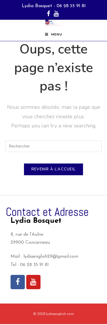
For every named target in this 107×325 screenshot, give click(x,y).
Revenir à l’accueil (53, 170)
